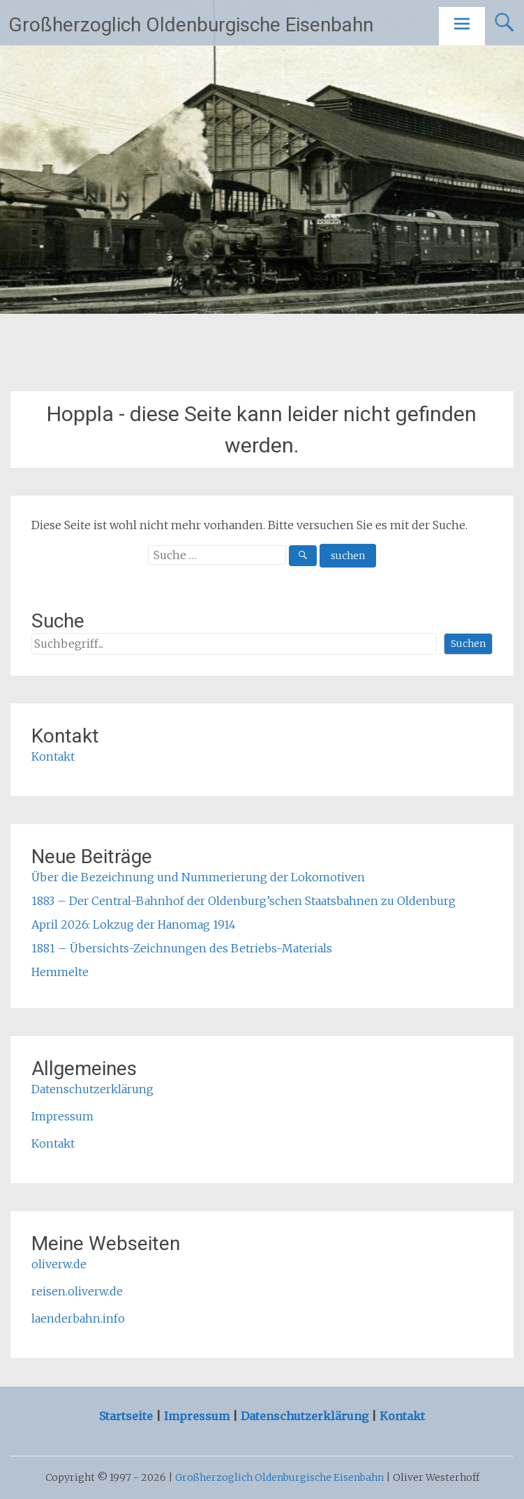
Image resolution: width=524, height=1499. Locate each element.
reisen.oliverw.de (77, 1291)
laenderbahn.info (78, 1318)
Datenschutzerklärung (92, 1089)
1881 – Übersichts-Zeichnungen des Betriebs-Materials (181, 948)
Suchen (468, 643)
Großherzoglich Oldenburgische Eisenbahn (190, 24)
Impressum (62, 1116)
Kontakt (53, 756)
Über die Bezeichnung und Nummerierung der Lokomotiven (198, 877)
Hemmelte (60, 972)
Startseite (127, 1416)
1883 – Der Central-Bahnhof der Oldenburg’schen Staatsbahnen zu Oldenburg (243, 901)
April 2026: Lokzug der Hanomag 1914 (133, 924)
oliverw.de (59, 1264)
